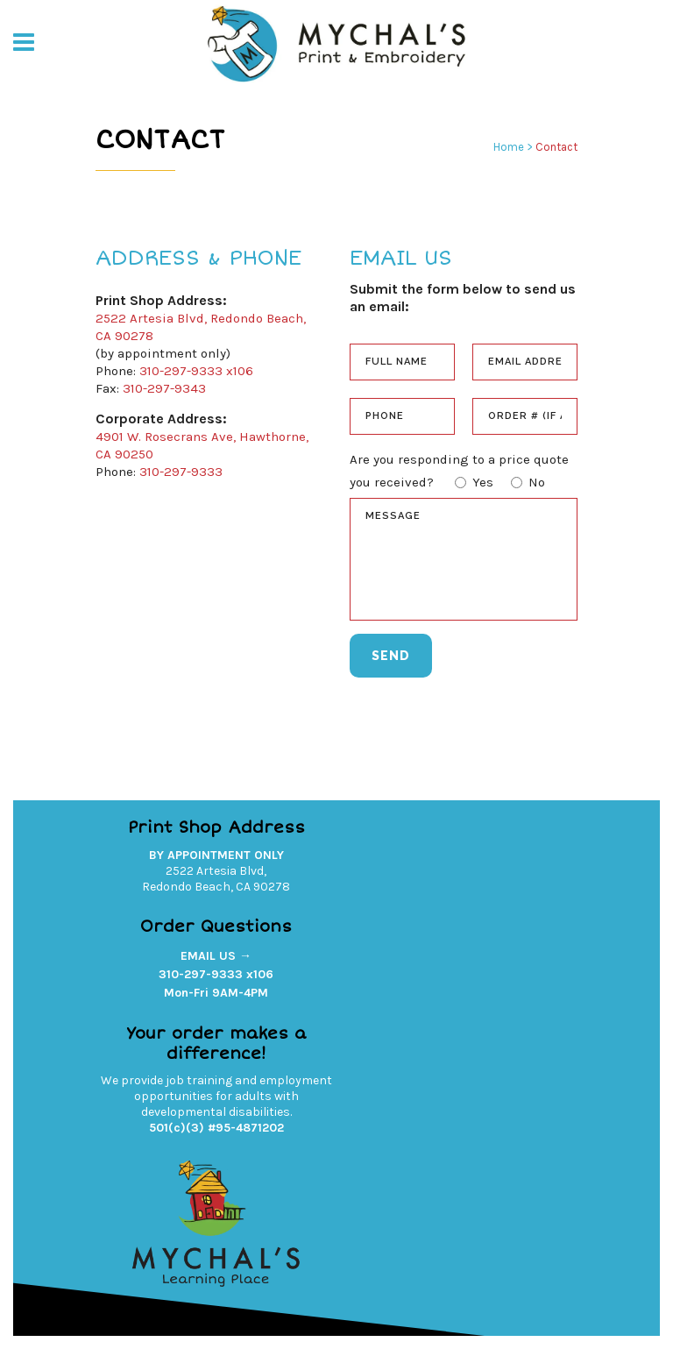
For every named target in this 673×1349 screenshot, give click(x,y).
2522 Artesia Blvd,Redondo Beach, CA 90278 (216, 878)
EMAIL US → (216, 955)
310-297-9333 (181, 471)
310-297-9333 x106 (196, 371)
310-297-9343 (164, 388)
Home (508, 146)
